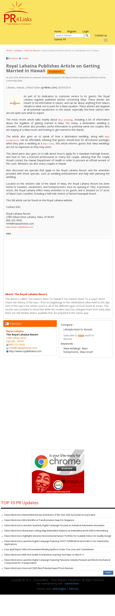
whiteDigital (59, 588)
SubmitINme (72, 583)
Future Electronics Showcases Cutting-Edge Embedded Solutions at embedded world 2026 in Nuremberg (56, 530)
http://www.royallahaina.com (19, 227)
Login (85, 31)
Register (71, 31)
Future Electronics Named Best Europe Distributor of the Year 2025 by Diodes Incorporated (49, 514)
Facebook (13, 58)
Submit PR (60, 39)
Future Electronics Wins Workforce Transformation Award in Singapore (39, 520)
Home (57, 31)
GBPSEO (74, 588)
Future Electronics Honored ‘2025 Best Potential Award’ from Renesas (38, 568)
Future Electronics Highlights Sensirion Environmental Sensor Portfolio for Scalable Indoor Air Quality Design (57, 535)
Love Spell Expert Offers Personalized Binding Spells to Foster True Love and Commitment (49, 549)
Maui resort (48, 143)
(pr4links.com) (49, 87)
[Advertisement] (57, 264)
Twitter (25, 58)
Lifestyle (18, 50)
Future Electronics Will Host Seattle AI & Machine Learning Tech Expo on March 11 (44, 554)
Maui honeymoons (75, 350)
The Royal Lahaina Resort (22, 334)
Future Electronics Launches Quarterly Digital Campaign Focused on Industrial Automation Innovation (54, 525)
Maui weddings (65, 119)
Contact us (101, 35)
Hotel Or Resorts (32, 50)
